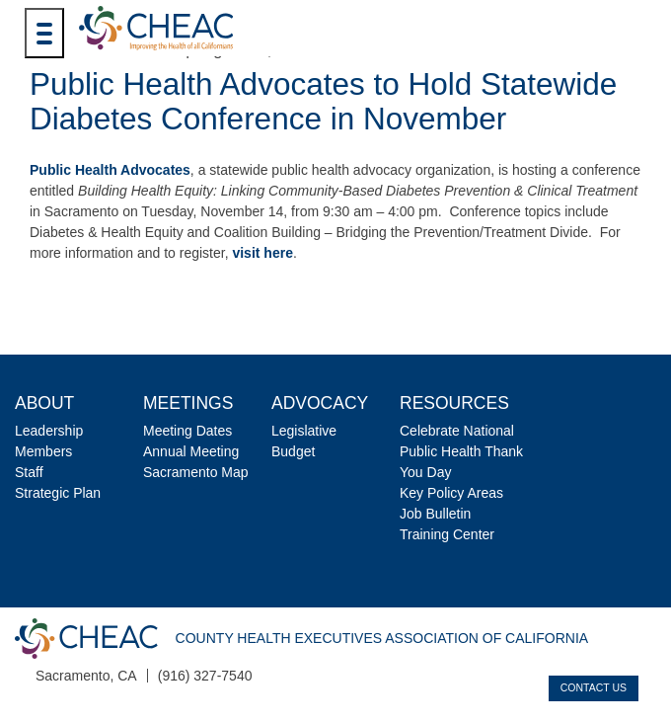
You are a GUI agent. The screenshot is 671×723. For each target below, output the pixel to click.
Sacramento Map (196, 472)
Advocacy (319, 403)
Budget (293, 451)
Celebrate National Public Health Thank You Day (461, 451)
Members (43, 451)
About (44, 403)
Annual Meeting (191, 451)
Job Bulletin (435, 514)
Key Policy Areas (451, 493)
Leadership (49, 431)
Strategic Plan (58, 493)
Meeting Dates (187, 431)
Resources (454, 403)
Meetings (188, 403)
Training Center (447, 534)
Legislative (303, 431)
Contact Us (593, 687)
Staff (29, 472)
